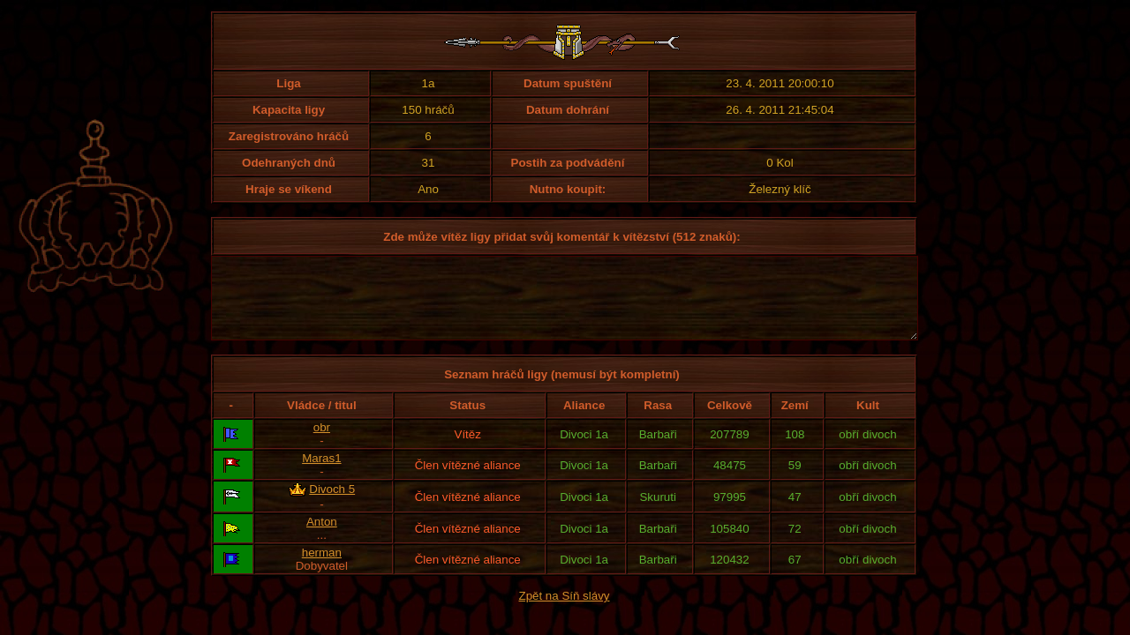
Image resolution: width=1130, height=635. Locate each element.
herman (322, 568)
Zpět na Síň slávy (564, 611)
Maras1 (321, 474)
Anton (321, 537)
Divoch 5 (332, 505)
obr (321, 443)
